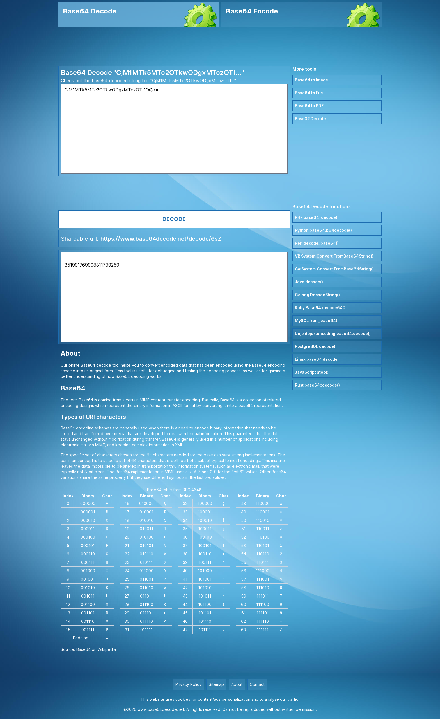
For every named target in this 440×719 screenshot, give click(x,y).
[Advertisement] (220, 46)
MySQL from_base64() (317, 320)
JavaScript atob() (312, 372)
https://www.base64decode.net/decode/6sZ (160, 238)
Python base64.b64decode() (323, 230)
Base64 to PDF (309, 105)
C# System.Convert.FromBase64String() (334, 269)
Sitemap (216, 684)
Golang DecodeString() (317, 294)
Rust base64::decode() (317, 385)
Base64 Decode (89, 11)
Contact (257, 684)
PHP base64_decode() (317, 217)
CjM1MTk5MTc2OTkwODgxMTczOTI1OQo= (174, 129)
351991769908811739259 (174, 297)
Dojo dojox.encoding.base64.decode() (333, 333)
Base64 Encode (252, 11)
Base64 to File (309, 92)
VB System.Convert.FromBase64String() (334, 256)
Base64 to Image (311, 79)
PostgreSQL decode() (316, 346)
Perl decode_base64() (317, 243)
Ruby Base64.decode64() (320, 307)
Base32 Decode (310, 118)
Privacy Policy (188, 684)
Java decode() (309, 281)
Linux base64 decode (316, 359)
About (236, 684)
